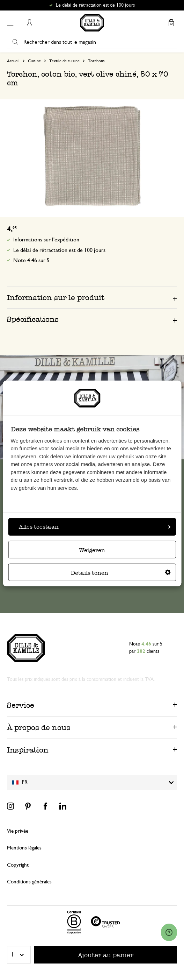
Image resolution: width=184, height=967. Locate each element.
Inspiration (28, 750)
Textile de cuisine (64, 61)
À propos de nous (38, 727)
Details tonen (121, 573)
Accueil (13, 61)
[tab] (92, 297)
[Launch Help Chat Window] (169, 932)
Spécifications (33, 319)
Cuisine (34, 61)
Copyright (18, 865)
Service (20, 705)
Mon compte (29, 23)
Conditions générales (29, 881)
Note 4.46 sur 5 (31, 260)
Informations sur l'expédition (46, 239)
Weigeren (92, 550)
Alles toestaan (94, 526)
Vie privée (17, 831)
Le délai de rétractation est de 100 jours (95, 5)
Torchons (96, 61)
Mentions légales (24, 847)
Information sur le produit (55, 297)
